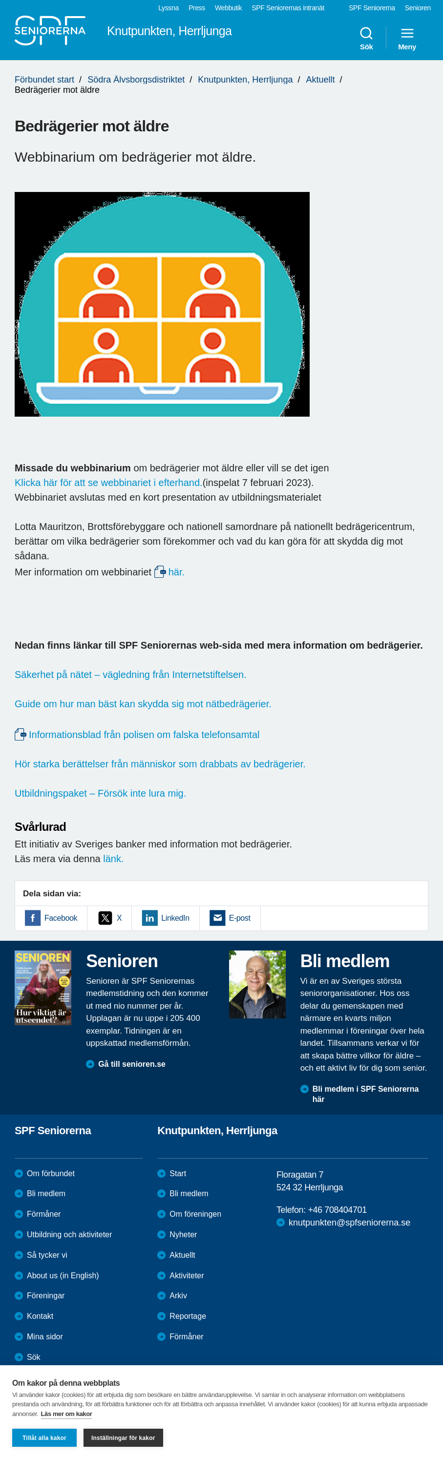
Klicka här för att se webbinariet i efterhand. (109, 482)
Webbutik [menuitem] (228, 8)
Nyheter (183, 1234)
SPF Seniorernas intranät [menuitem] (288, 8)
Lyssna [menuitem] (168, 8)
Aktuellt (320, 79)
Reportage (187, 1316)
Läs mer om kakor (66, 1413)
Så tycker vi (47, 1255)
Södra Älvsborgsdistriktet (136, 79)
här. (177, 572)
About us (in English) (63, 1275)
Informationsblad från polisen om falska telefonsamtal (144, 734)
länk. (113, 858)
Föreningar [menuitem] (45, 1295)
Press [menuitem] (197, 8)
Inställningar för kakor (123, 1438)
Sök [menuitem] (366, 38)
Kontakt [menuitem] (40, 1316)
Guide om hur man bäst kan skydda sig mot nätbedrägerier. (143, 703)
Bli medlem (46, 1193)
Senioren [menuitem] (418, 8)
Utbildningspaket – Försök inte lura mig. (100, 793)
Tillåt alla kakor (44, 1438)
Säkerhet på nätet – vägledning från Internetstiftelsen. (131, 674)
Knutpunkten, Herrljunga (245, 79)
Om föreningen (195, 1214)
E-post (240, 918)
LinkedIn (175, 918)
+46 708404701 (337, 1210)
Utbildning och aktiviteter (69, 1234)
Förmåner (44, 1214)
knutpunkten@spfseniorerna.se (349, 1222)
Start (177, 1173)
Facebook (60, 918)
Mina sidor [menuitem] (45, 1336)
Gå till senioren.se (132, 1064)
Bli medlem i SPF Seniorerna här (366, 1094)
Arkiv (178, 1295)
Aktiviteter (186, 1275)
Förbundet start (44, 79)
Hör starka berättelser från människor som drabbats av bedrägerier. (160, 764)
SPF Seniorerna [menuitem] (372, 8)
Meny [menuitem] (407, 38)
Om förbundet (51, 1173)
